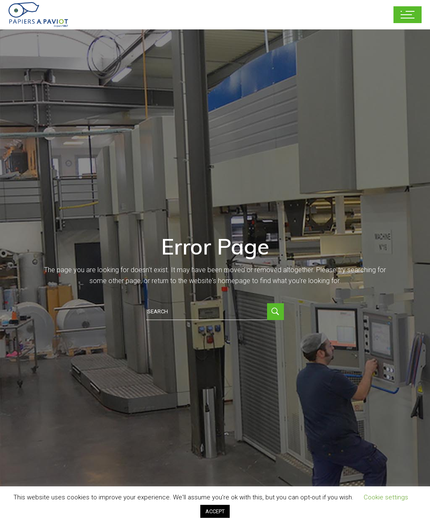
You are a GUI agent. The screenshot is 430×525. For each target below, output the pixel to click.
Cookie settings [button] (386, 497)
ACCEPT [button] (215, 511)
